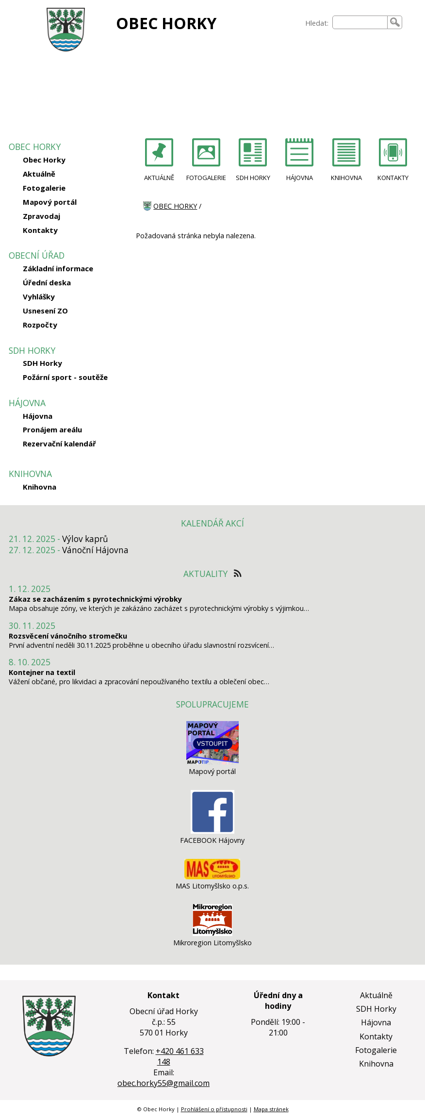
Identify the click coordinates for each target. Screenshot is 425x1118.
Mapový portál (50, 202)
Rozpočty (40, 324)
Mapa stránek (271, 1109)
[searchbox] (360, 22)
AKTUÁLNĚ (159, 177)
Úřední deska (47, 282)
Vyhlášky (39, 296)
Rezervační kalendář (59, 443)
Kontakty (40, 230)
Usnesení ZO (45, 310)
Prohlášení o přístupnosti (214, 1109)
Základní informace (58, 268)
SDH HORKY (253, 177)
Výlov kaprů (85, 538)
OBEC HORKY (166, 23)
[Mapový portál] (212, 762)
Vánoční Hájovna (95, 550)
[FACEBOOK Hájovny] (212, 831)
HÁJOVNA (299, 177)
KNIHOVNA (346, 177)
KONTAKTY (393, 177)
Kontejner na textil (42, 672)
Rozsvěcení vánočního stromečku (68, 636)
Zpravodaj (41, 216)
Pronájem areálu (52, 429)
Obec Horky (44, 159)
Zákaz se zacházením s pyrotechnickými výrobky (95, 599)
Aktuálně (39, 174)
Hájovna (37, 416)
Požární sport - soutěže (65, 377)
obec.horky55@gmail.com (163, 1083)
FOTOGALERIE (206, 177)
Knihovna (39, 487)
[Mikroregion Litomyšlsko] (212, 933)
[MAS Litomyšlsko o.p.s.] (212, 876)
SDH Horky (42, 363)
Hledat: (316, 23)
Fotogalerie (44, 188)
